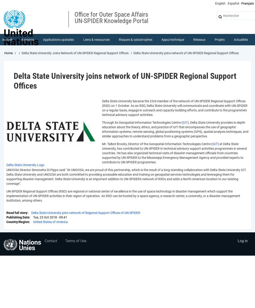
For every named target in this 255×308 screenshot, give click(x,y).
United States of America (50, 222)
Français (247, 3)
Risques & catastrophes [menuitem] (135, 39)
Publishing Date (17, 217)
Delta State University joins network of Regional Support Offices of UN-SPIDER (85, 213)
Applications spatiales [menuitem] (58, 39)
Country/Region (17, 222)
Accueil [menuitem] (7, 39)
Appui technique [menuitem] (172, 39)
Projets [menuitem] (220, 39)
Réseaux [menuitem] (199, 39)
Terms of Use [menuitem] (75, 241)
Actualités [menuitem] (241, 39)
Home (8, 53)
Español (233, 3)
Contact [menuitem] (51, 241)
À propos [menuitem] (27, 39)
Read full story (16, 213)
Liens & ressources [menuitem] (96, 39)
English (220, 3)
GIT (185, 122)
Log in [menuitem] (243, 241)
